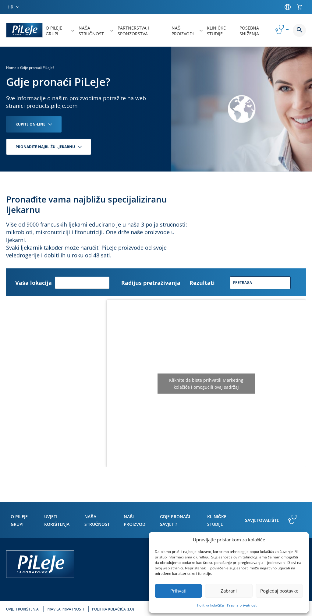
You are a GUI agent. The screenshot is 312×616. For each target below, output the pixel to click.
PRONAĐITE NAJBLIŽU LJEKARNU (45, 146)
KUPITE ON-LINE (30, 124)
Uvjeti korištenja (22, 609)
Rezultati (202, 282)
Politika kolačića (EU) (113, 609)
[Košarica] (301, 7)
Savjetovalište (262, 520)
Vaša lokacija (33, 282)
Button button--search (299, 30)
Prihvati (178, 591)
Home (11, 67)
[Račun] (289, 7)
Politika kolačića (210, 605)
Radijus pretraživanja (150, 282)
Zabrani (229, 591)
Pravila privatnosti (242, 605)
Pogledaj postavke (279, 591)
